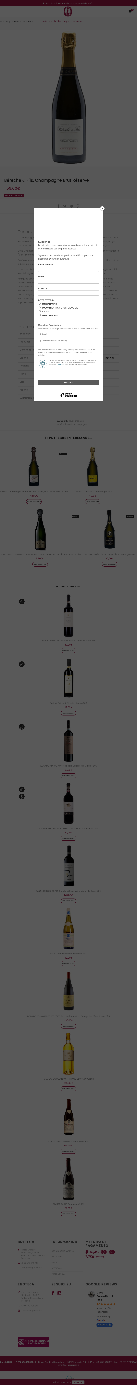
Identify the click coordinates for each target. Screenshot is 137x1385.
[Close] (102, 208)
